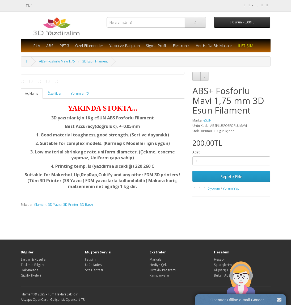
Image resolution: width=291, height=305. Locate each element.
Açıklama (32, 93)
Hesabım (220, 259)
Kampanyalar (160, 275)
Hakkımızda (29, 270)
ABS (49, 45)
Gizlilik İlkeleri (31, 275)
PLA (36, 45)
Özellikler (55, 93)
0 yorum (214, 188)
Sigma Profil (156, 45)
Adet (196, 152)
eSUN (207, 120)
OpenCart (40, 299)
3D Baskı (86, 204)
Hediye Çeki (158, 264)
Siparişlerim (223, 264)
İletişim (90, 259)
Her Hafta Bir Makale (214, 45)
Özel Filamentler (89, 45)
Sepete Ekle (231, 176)
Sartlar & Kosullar (34, 259)
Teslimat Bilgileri (33, 264)
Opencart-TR (75, 299)
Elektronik (181, 45)
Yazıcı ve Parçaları (124, 45)
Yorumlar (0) (80, 93)
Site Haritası (94, 270)
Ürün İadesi (93, 264)
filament (40, 204)
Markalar (156, 259)
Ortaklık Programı (163, 270)
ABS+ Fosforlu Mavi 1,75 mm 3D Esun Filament (73, 61)
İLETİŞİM (245, 45)
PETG (64, 45)
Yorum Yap (231, 188)
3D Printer (70, 204)
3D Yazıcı (55, 204)
